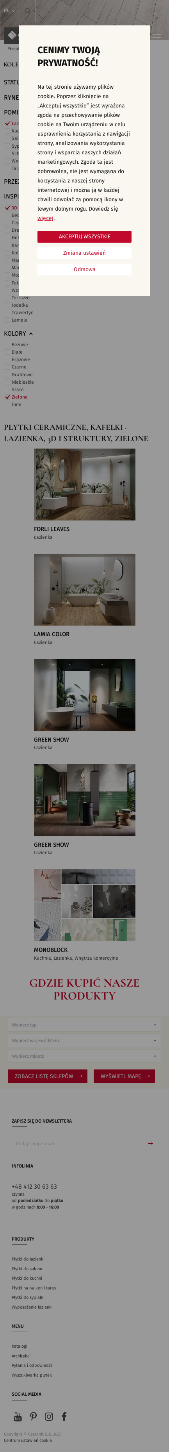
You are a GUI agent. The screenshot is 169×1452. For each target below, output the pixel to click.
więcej (45, 218)
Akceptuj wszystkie (84, 237)
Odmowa (85, 269)
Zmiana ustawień (84, 253)
